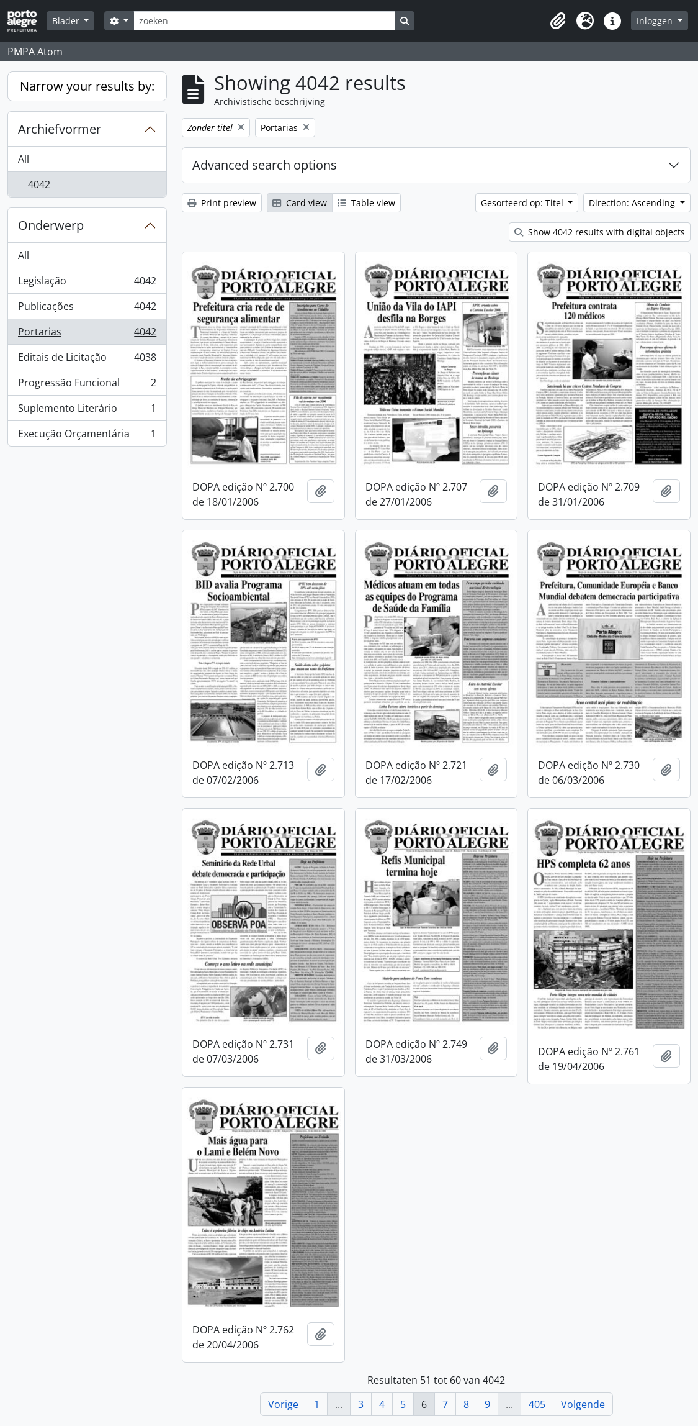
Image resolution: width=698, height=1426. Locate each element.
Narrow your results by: (87, 86)
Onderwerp (51, 225)
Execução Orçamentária (86, 436)
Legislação (86, 283)
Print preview (221, 203)
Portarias (86, 334)
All (23, 159)
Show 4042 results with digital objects (599, 232)
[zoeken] (264, 20)
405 (537, 1404)
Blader (67, 21)
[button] (557, 21)
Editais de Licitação (86, 360)
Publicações (86, 309)
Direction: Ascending (633, 203)
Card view (299, 203)
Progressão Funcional (86, 385)
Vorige (283, 1404)
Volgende (583, 1404)
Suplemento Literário (86, 411)
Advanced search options (264, 165)
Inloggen (656, 21)
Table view (366, 203)
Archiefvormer (59, 128)
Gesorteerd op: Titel (523, 203)
